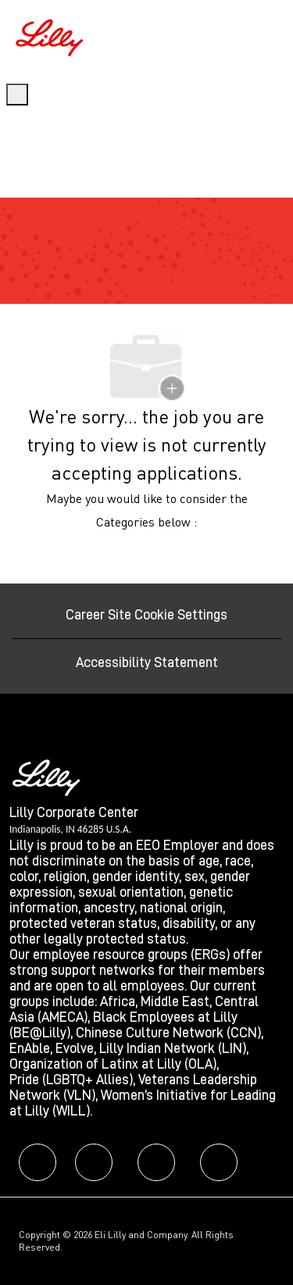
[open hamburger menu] (17, 94)
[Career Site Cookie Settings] (146, 614)
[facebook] (37, 1162)
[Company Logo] (52, 35)
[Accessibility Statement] (147, 662)
